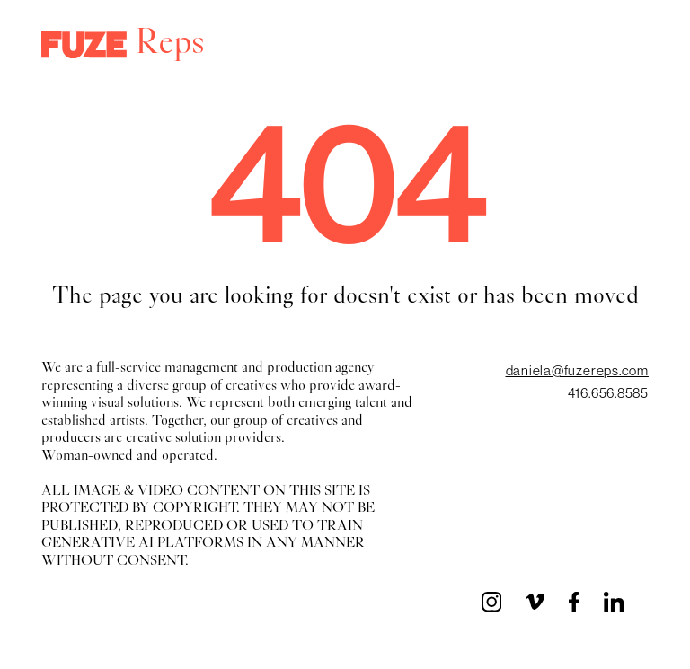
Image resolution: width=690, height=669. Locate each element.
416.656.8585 (608, 392)
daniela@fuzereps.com (577, 370)
